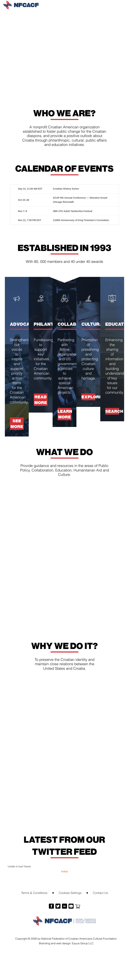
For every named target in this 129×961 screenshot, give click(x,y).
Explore (88, 396)
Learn (104, 739)
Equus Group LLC (83, 943)
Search (112, 411)
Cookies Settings (70, 892)
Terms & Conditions (34, 892)
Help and (64, 739)
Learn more (64, 414)
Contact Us (100, 892)
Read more (40, 399)
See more (17, 423)
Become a (24, 739)
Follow (64, 871)
